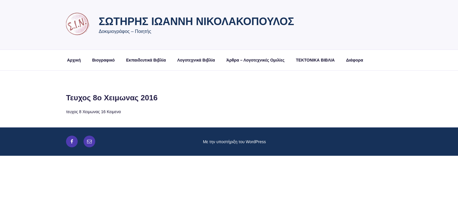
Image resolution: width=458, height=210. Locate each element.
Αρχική (74, 60)
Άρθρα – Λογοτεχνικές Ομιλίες (255, 60)
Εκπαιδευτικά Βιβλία (146, 60)
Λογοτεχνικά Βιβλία (196, 60)
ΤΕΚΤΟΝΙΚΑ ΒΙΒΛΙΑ (315, 60)
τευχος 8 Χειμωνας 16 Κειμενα (93, 111)
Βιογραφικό (103, 60)
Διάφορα (354, 60)
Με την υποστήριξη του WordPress (234, 141)
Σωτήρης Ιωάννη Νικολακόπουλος (196, 21)
